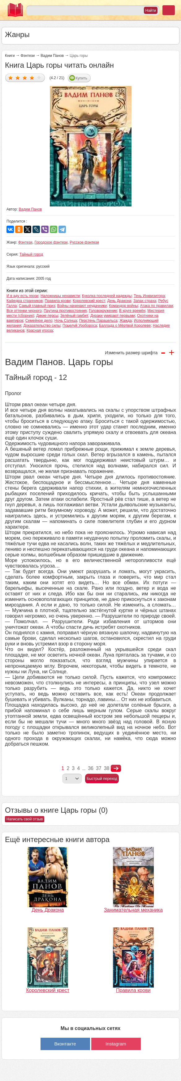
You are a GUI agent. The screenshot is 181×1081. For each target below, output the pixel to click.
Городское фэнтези (50, 242)
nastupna (116, 768)
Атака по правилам (156, 306)
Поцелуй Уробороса (79, 325)
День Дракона (119, 301)
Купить (81, 78)
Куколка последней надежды (107, 296)
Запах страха (144, 301)
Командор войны (123, 306)
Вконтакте (65, 1043)
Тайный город (31, 254)
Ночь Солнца (65, 320)
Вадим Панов (52, 55)
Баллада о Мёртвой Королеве (125, 325)
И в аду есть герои (22, 296)
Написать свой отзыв (24, 819)
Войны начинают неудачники (82, 306)
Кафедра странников (24, 301)
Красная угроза (40, 330)
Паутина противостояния (65, 311)
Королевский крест (89, 301)
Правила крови (58, 301)
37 (98, 768)
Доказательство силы (41, 325)
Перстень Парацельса (98, 320)
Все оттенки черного (24, 311)
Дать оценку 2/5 (17, 77)
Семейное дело (38, 320)
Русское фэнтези (84, 242)
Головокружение (103, 311)
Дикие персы (47, 315)
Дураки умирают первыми (112, 315)
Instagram (116, 1043)
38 (107, 768)
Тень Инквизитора (149, 296)
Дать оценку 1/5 (10, 77)
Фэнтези (27, 55)
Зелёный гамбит (74, 315)
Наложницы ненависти (60, 296)
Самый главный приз (37, 306)
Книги (10, 55)
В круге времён (132, 311)
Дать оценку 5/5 (39, 77)
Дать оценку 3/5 (25, 77)
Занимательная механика (133, 910)
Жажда (125, 320)
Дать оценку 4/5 (32, 77)
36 (90, 768)
